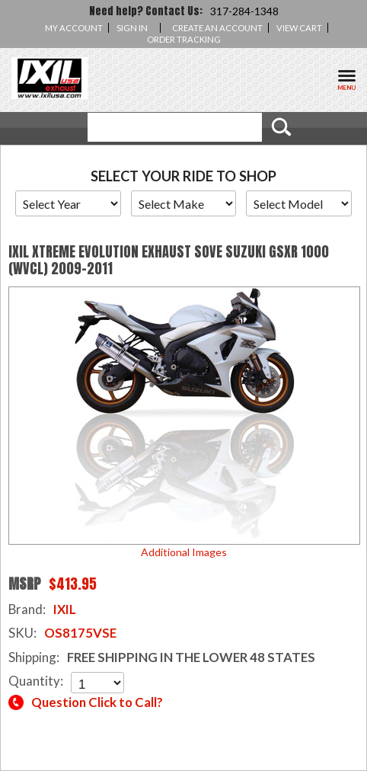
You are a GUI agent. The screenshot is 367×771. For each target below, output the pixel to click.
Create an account (217, 28)
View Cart (299, 28)
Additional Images (184, 551)
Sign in (132, 28)
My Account (74, 28)
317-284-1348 (244, 11)
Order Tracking (184, 39)
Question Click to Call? (97, 702)
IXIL (64, 609)
